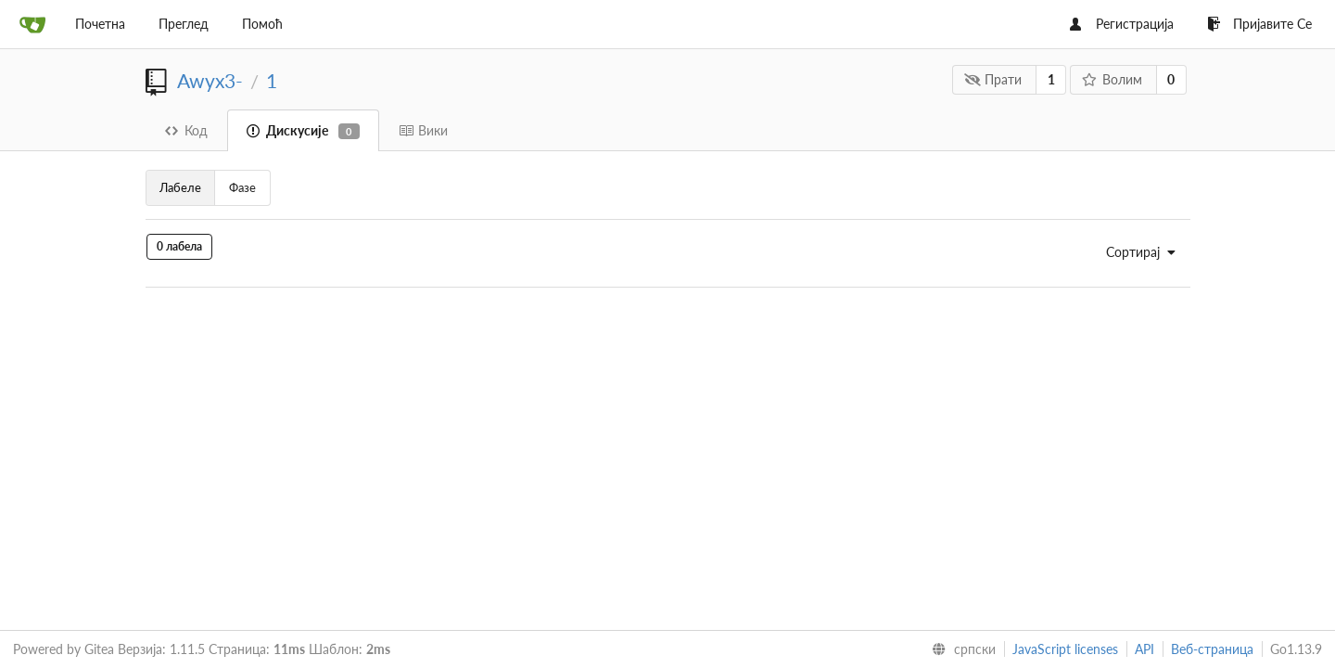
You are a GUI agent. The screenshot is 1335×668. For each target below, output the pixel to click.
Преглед (184, 24)
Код (186, 130)
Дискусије (303, 130)
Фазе (242, 187)
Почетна (100, 24)
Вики (423, 130)
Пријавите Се (1259, 24)
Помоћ (262, 24)
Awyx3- (210, 80)
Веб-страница (1212, 649)
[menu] (1135, 252)
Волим (1111, 79)
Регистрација (1122, 24)
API (1144, 649)
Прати (993, 79)
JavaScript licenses (1065, 649)
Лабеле (180, 187)
